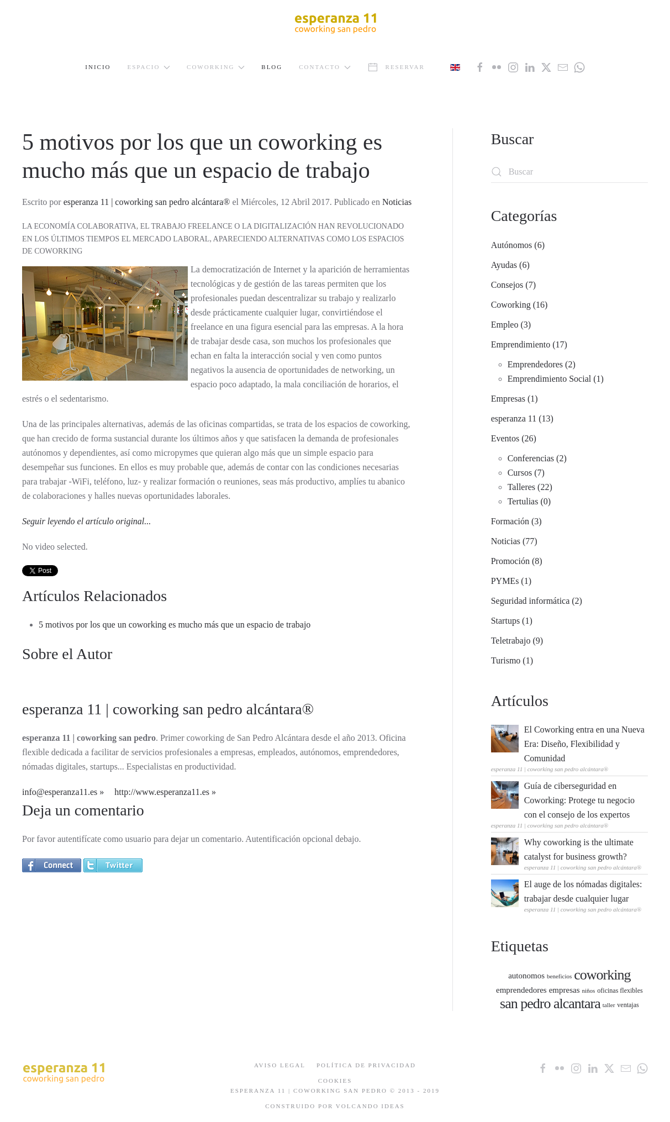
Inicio (97, 67)
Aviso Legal (279, 1065)
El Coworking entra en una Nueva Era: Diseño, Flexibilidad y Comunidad (584, 744)
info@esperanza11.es (59, 792)
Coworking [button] (216, 67)
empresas (564, 990)
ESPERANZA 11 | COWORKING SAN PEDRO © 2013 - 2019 (335, 1090)
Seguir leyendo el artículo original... (86, 521)
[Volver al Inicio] (335, 22)
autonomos (526, 975)
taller (609, 1005)
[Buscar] (569, 172)
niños (588, 990)
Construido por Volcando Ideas (334, 1106)
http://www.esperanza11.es (161, 792)
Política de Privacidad (366, 1065)
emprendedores (521, 990)
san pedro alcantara (550, 1003)
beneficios (559, 976)
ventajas (628, 1005)
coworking (602, 975)
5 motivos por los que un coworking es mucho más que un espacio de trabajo (174, 624)
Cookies (335, 1080)
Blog (271, 67)
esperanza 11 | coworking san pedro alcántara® (147, 202)
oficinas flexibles (619, 990)
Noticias (397, 202)
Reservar (396, 67)
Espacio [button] (149, 67)
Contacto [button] (325, 67)
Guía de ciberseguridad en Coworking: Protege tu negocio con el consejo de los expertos (579, 800)
